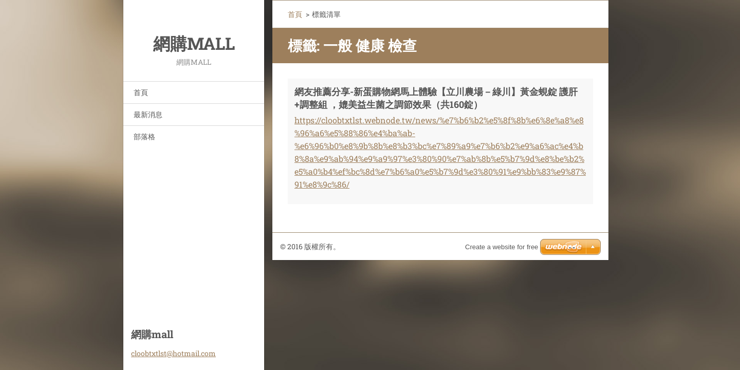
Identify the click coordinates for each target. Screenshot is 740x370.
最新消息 (148, 114)
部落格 (144, 136)
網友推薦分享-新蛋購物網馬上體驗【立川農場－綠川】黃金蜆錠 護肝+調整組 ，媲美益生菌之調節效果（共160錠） (436, 97)
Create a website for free (501, 247)
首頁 (141, 92)
